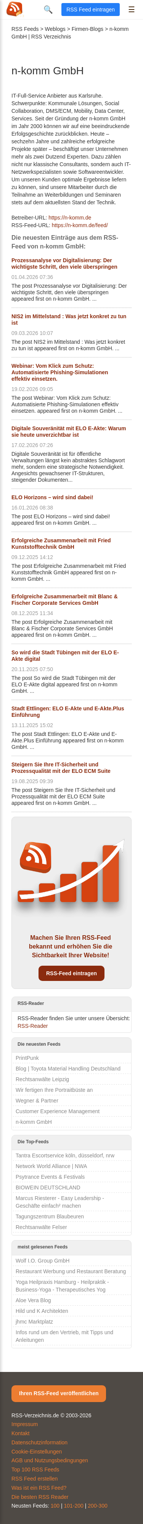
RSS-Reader (33, 1026)
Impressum (24, 1424)
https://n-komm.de (69, 218)
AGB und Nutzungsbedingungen (49, 1460)
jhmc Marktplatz (34, 1322)
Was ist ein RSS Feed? (38, 1488)
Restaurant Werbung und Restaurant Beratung (71, 1271)
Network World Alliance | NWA (51, 1166)
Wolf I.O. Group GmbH (42, 1261)
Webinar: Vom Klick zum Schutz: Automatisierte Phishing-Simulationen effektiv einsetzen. (59, 372)
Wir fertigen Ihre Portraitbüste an (54, 1090)
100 (55, 1506)
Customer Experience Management (58, 1111)
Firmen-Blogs (87, 29)
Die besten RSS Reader (39, 1497)
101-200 (74, 1506)
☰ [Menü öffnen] (131, 9)
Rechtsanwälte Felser (41, 1227)
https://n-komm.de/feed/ (80, 225)
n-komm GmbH (34, 1122)
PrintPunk (27, 1058)
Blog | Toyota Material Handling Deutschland (68, 1069)
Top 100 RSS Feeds (35, 1469)
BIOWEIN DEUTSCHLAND (48, 1187)
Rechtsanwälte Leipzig (42, 1079)
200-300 (97, 1506)
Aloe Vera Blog (33, 1300)
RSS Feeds (25, 29)
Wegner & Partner (37, 1101)
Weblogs (55, 29)
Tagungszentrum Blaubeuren (50, 1216)
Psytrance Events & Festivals (50, 1177)
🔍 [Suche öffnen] (48, 9)
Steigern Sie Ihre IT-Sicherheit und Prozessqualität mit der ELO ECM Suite (61, 767)
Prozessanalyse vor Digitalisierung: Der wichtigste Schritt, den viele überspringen (64, 263)
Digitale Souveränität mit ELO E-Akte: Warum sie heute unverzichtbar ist (68, 431)
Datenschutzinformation (39, 1442)
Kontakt (20, 1433)
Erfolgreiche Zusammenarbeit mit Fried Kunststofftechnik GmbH (61, 543)
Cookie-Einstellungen (36, 1452)
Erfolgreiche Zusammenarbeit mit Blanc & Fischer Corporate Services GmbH (64, 599)
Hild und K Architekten (42, 1311)
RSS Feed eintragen (90, 9)
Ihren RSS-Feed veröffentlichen (58, 1393)
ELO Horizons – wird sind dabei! (52, 497)
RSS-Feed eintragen (71, 973)
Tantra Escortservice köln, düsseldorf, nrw (65, 1155)
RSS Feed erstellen (34, 1479)
